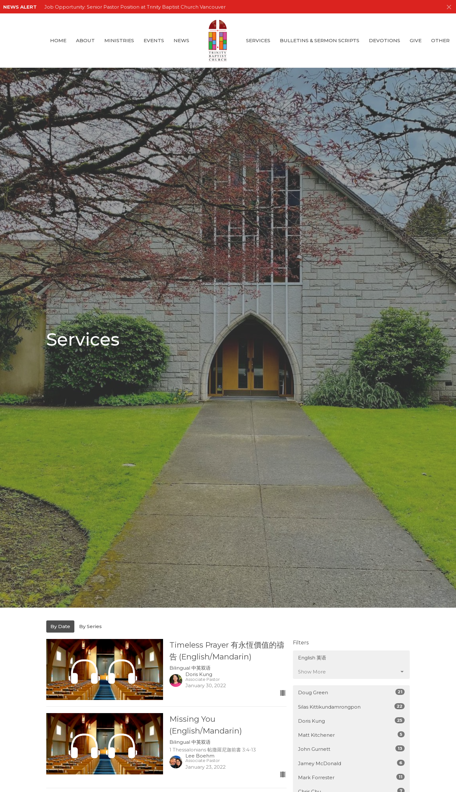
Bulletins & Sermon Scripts (319, 40)
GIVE (416, 40)
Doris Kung (351, 720)
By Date (60, 626)
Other (440, 40)
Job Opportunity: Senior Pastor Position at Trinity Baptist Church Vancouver (135, 7)
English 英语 (312, 658)
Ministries (119, 40)
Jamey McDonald (351, 763)
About (85, 40)
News (181, 40)
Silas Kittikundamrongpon (351, 706)
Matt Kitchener (351, 734)
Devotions (384, 40)
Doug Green (351, 692)
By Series (90, 626)
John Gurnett (351, 748)
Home (58, 40)
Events (154, 40)
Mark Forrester (351, 777)
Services (258, 40)
